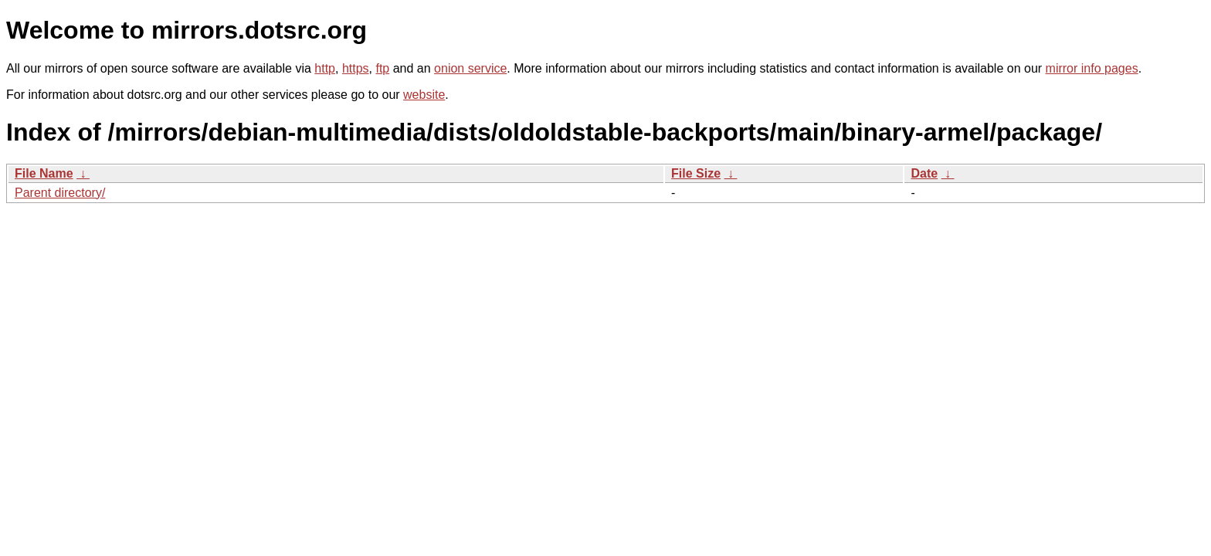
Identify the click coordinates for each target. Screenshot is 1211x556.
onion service (470, 68)
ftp (382, 68)
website (424, 94)
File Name (44, 173)
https (355, 68)
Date (924, 173)
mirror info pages (1092, 68)
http (324, 68)
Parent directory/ (60, 192)
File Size (696, 173)
